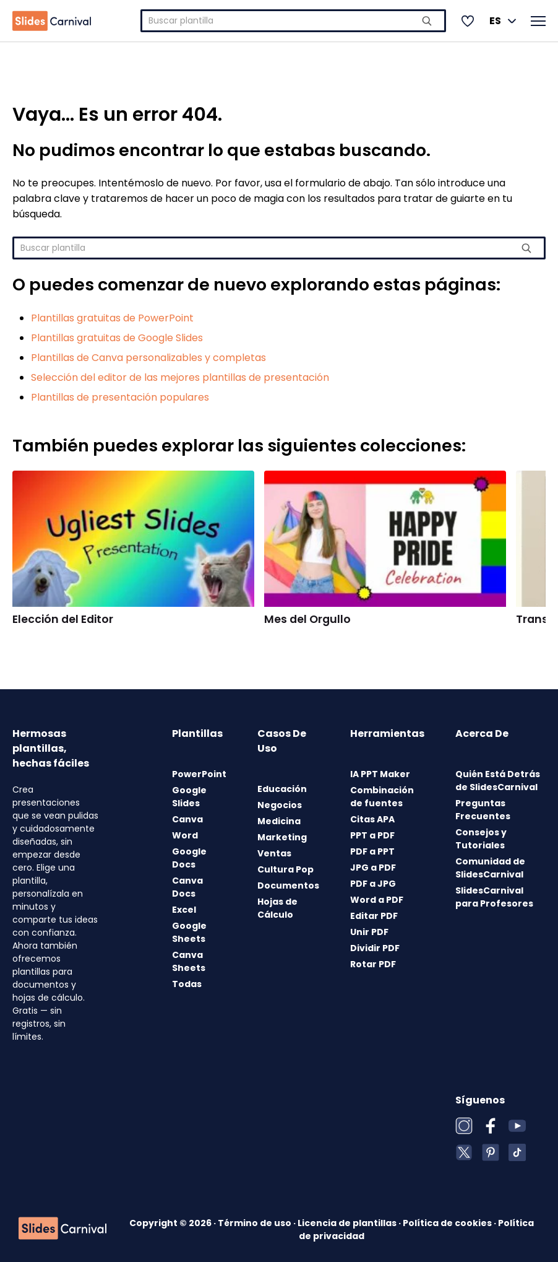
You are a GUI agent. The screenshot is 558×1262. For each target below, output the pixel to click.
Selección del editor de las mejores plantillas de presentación (180, 377)
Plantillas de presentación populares (120, 397)
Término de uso (255, 1223)
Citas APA (372, 819)
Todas (187, 984)
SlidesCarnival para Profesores (494, 897)
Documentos (288, 885)
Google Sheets (189, 932)
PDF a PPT (372, 851)
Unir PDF (369, 932)
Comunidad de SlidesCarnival (490, 868)
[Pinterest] (490, 1152)
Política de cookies (448, 1223)
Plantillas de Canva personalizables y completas (148, 357)
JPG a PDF (373, 867)
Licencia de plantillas (348, 1223)
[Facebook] (490, 1125)
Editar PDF (374, 916)
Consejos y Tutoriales (481, 838)
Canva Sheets (188, 961)
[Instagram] (464, 1125)
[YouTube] (517, 1125)
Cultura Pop (285, 869)
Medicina (279, 821)
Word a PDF (376, 900)
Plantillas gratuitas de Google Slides (117, 338)
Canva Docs (187, 887)
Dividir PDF (375, 948)
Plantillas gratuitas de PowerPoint (112, 318)
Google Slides (189, 796)
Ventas (274, 853)
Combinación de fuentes (382, 796)
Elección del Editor (62, 619)
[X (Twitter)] (464, 1152)
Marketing (282, 837)
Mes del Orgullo (307, 619)
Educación (282, 789)
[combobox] (293, 20)
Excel (184, 909)
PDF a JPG (373, 883)
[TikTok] (517, 1152)
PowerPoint (199, 774)
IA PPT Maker (380, 774)
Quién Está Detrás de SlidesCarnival (497, 780)
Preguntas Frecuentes (482, 809)
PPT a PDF (372, 835)
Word (185, 835)
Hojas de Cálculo (277, 908)
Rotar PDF (373, 964)
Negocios (279, 805)
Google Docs (189, 858)
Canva (187, 819)
